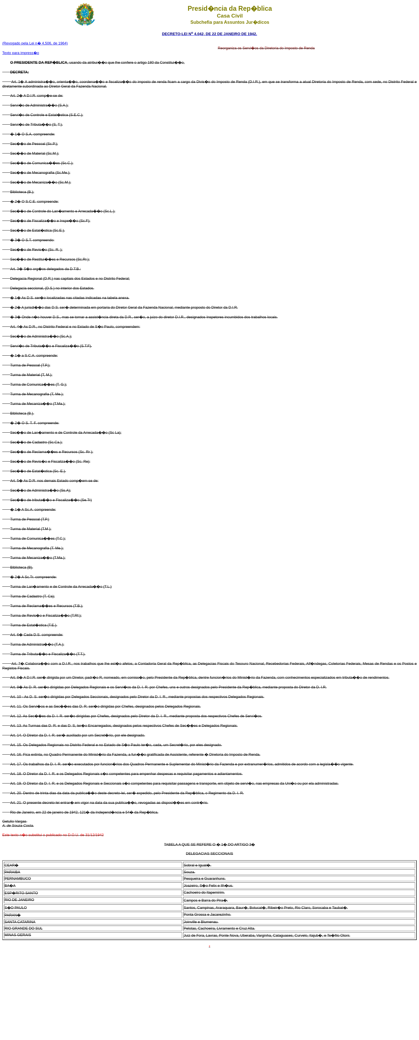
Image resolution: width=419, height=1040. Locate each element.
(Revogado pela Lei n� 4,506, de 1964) (35, 43)
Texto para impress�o (20, 53)
